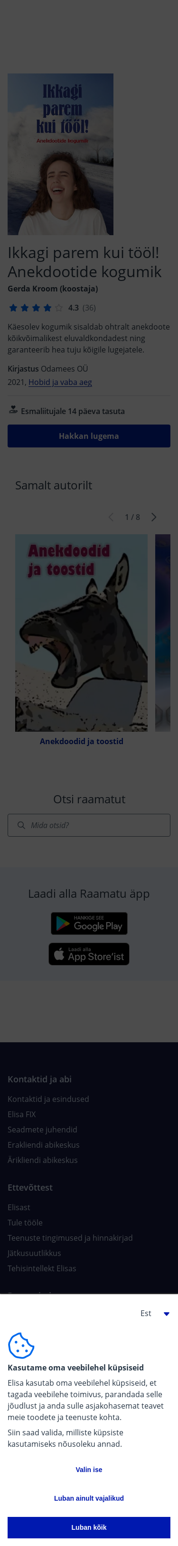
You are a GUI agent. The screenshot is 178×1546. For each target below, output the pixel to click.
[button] (151, 1313)
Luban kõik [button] (89, 1527)
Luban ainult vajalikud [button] (89, 1498)
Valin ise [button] (88, 1469)
